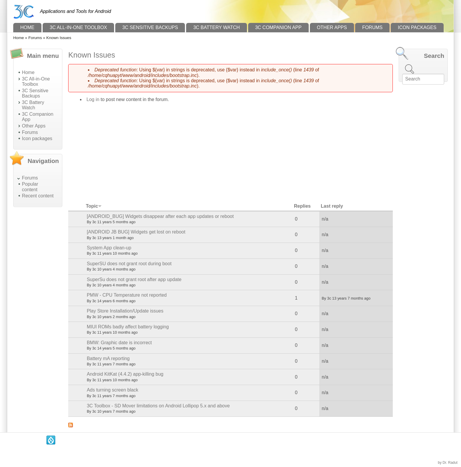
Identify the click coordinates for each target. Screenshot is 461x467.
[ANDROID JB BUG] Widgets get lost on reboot (136, 231)
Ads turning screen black (112, 389)
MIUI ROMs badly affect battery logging (128, 326)
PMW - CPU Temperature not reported (127, 295)
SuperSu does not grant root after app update (134, 279)
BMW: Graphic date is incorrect (119, 342)
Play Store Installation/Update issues (125, 310)
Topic (94, 206)
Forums (372, 27)
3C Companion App (278, 27)
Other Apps (332, 27)
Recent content (38, 195)
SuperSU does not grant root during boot (129, 263)
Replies (302, 206)
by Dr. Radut (447, 463)
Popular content (30, 187)
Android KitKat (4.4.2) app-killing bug (125, 374)
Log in (92, 99)
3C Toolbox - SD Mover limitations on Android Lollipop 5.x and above (158, 405)
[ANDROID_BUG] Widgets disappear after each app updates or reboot (160, 216)
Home (27, 27)
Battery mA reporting (108, 358)
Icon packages (417, 27)
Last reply (332, 206)
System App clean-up (109, 247)
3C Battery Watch (216, 27)
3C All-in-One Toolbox (78, 27)
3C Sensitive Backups (150, 27)
